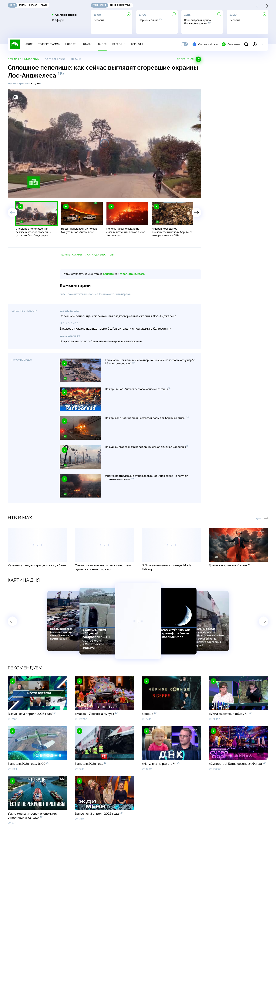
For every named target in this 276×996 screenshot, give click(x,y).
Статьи (88, 44)
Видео (102, 44)
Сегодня (35, 83)
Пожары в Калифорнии (24, 59)
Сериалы (137, 44)
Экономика (231, 44)
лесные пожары (71, 254)
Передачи (118, 44)
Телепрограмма (49, 44)
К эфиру (58, 20)
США (112, 254)
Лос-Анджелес (96, 254)
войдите (108, 274)
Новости (71, 44)
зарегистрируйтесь (132, 274)
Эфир (28, 44)
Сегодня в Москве (205, 44)
